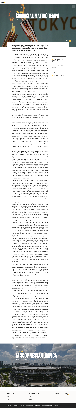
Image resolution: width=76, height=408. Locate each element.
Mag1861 (30, 399)
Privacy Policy (9, 405)
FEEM (30, 396)
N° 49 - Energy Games (21, 7)
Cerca (8, 399)
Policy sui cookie (15, 405)
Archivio (8, 396)
